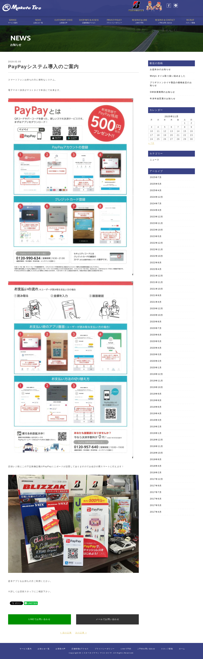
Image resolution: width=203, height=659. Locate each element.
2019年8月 (156, 400)
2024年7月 (156, 203)
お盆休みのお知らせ (160, 69)
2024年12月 (156, 197)
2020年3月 (156, 354)
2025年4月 (156, 190)
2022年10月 (156, 256)
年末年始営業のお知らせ (163, 98)
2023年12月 (156, 216)
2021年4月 (156, 302)
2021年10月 (156, 289)
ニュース (154, 159)
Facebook (160, 8)
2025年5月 (156, 184)
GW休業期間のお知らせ (162, 92)
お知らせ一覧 (44, 648)
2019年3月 (156, 420)
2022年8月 (156, 262)
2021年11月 (156, 282)
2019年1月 (156, 433)
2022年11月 (156, 249)
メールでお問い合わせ (107, 619)
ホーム (182, 648)
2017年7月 (156, 492)
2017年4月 (156, 512)
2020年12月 (156, 308)
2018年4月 (156, 466)
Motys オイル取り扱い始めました (167, 76)
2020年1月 (156, 367)
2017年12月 (156, 479)
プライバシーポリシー (105, 648)
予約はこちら (185, 12)
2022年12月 (156, 243)
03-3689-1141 (188, 7)
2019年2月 (156, 426)
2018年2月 (156, 472)
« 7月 (151, 143)
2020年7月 (156, 328)
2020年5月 (156, 341)
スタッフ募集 (167, 648)
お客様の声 (61, 648)
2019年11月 (156, 380)
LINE (167, 8)
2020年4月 (156, 348)
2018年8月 (156, 459)
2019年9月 (156, 394)
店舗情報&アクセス (80, 648)
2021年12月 (156, 276)
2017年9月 (156, 485)
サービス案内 (26, 648)
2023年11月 (156, 223)
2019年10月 (156, 387)
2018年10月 (156, 453)
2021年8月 (156, 295)
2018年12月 (156, 440)
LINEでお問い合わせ (39, 619)
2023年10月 (156, 230)
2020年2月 (156, 361)
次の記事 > (81, 633)
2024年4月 (156, 210)
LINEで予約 (126, 648)
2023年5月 (156, 236)
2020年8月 (156, 321)
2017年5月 (156, 505)
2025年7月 (156, 177)
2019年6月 (156, 407)
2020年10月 (156, 315)
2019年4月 (156, 413)
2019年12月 (156, 374)
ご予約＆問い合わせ (146, 648)
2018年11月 (156, 446)
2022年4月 (156, 269)
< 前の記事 (66, 633)
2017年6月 (156, 499)
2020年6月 (156, 335)
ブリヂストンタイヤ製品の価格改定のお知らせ (171, 84)
